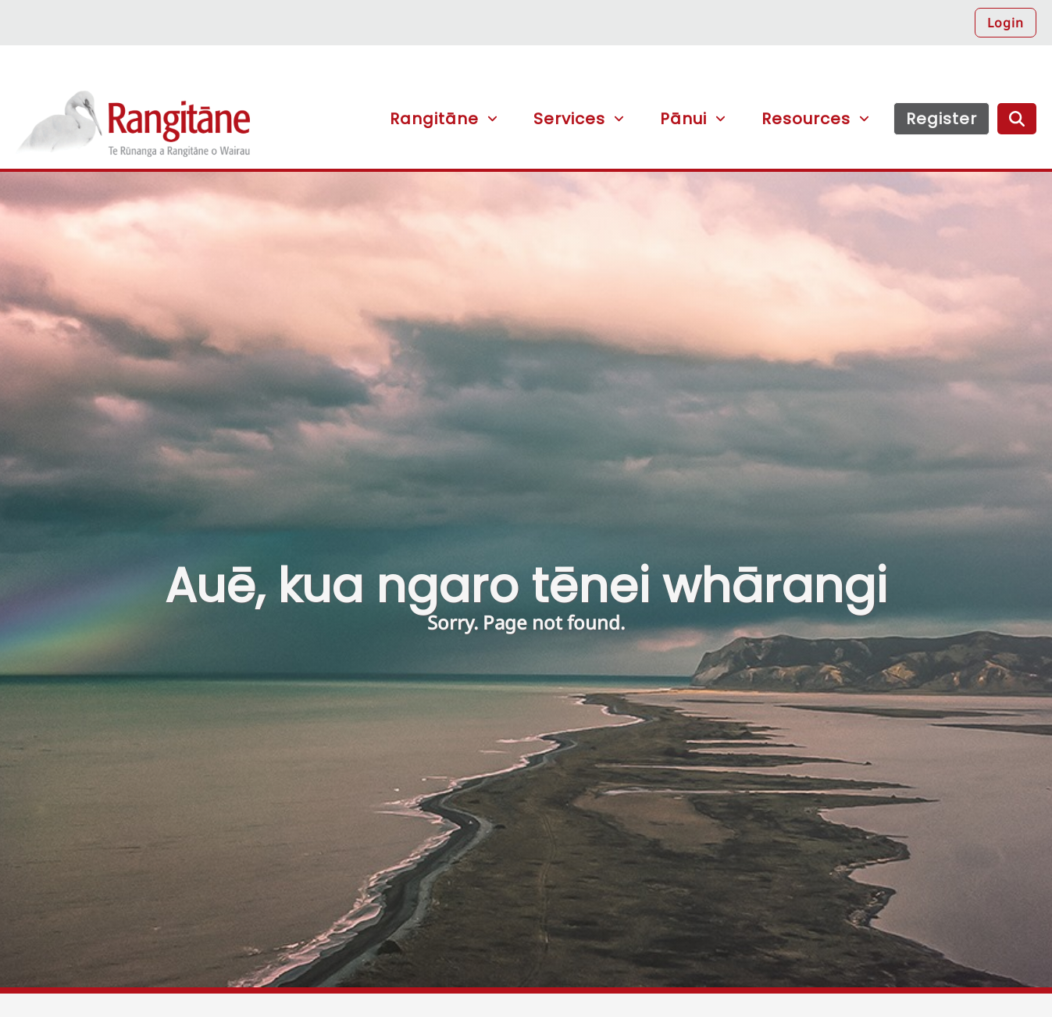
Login (1005, 22)
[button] (707, 71)
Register (941, 119)
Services (569, 119)
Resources (806, 119)
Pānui (683, 119)
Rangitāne (133, 130)
